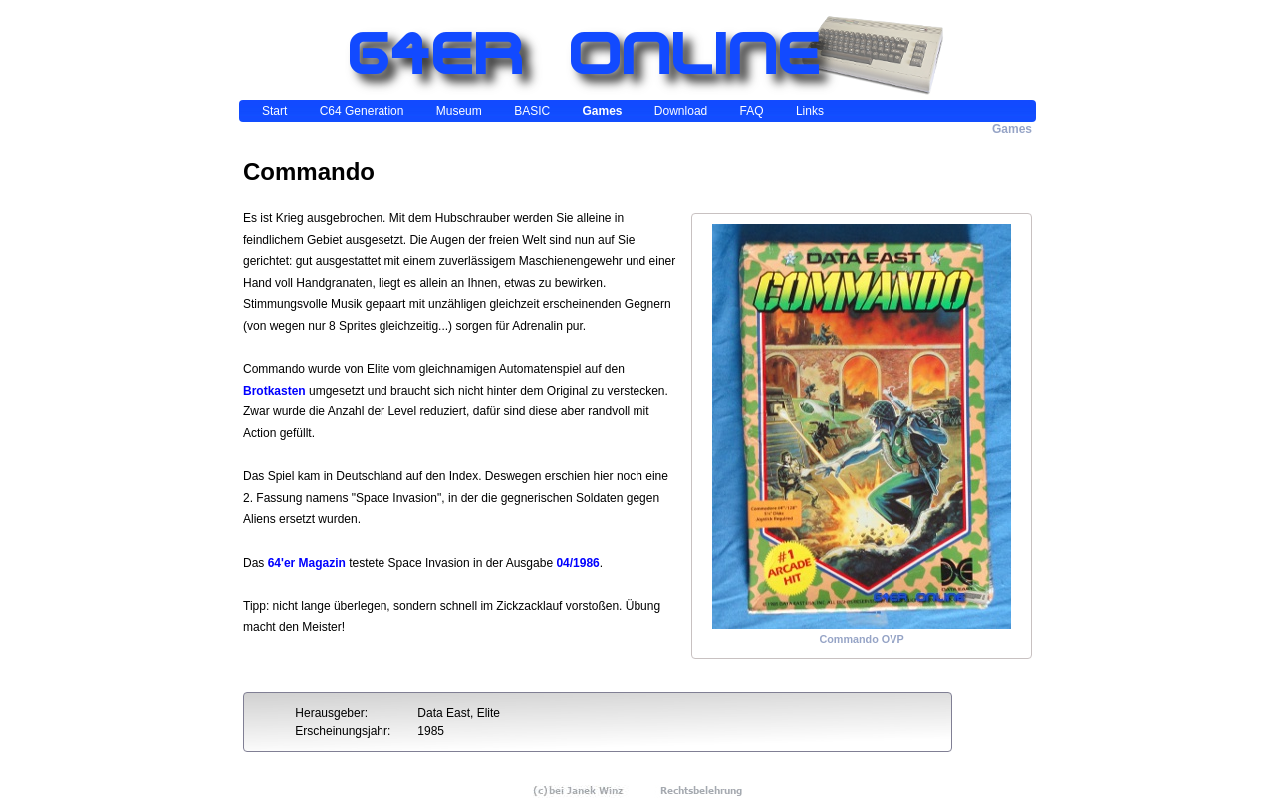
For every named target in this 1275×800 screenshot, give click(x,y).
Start (274, 111)
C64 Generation (362, 111)
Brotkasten (274, 391)
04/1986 (577, 563)
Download (680, 111)
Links (810, 111)
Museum (459, 111)
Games (602, 111)
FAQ (752, 111)
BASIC (532, 111)
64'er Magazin (307, 563)
